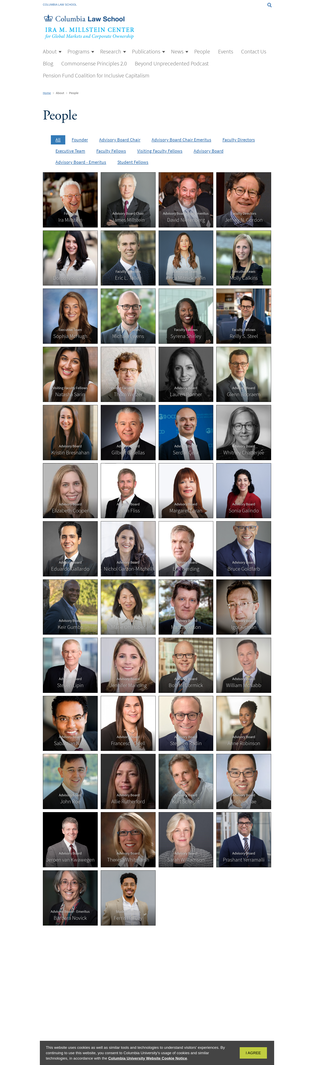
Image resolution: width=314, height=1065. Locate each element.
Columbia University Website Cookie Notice (147, 1058)
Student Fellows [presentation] (132, 162)
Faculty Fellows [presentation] (111, 151)
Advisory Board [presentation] (208, 151)
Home (47, 93)
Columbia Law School (60, 4)
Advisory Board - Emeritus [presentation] (80, 162)
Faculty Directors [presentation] (238, 139)
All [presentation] (57, 139)
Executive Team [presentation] (70, 151)
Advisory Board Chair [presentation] (119, 139)
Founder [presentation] (80, 139)
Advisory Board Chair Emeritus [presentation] (181, 139)
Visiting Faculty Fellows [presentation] (159, 151)
